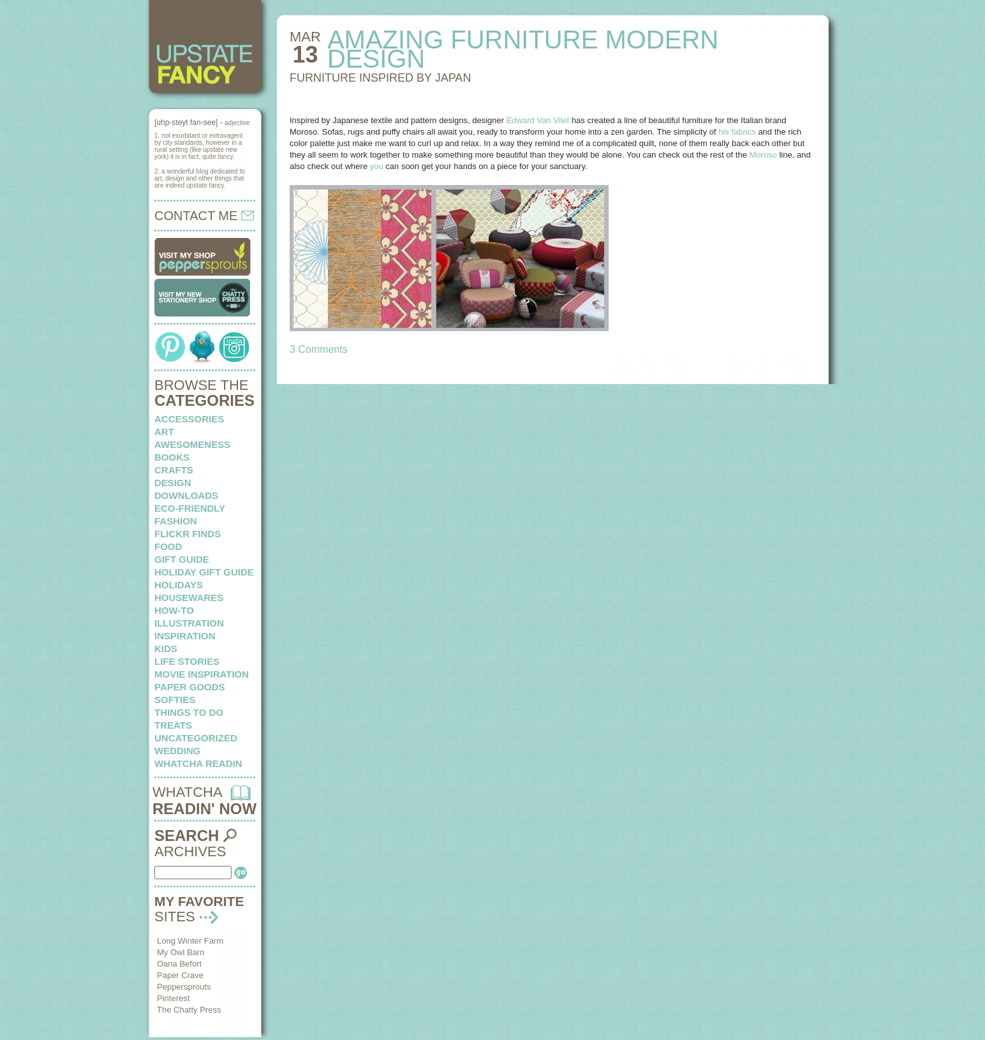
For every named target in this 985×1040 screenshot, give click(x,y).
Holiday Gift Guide (204, 572)
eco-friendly (189, 508)
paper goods (189, 686)
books (171, 457)
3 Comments (319, 349)
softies (174, 699)
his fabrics (737, 132)
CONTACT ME (204, 216)
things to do (188, 712)
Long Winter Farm (190, 941)
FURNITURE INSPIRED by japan (380, 77)
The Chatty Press (189, 1009)
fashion (175, 521)
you (376, 166)
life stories (186, 661)
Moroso (763, 155)
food (168, 546)
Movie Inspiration (201, 674)
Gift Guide (181, 559)
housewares (188, 597)
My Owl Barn (180, 952)
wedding (177, 750)
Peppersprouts (184, 987)
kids (165, 648)
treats (173, 725)
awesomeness (192, 444)
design (172, 482)
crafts (173, 469)
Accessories (189, 418)
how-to (174, 610)
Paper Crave (180, 975)
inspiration (185, 635)
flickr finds (187, 533)
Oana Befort (179, 964)
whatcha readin (198, 763)
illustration (189, 623)
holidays (178, 584)
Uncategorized (195, 737)
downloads (186, 495)
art (164, 431)
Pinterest (173, 998)
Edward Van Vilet (538, 120)
